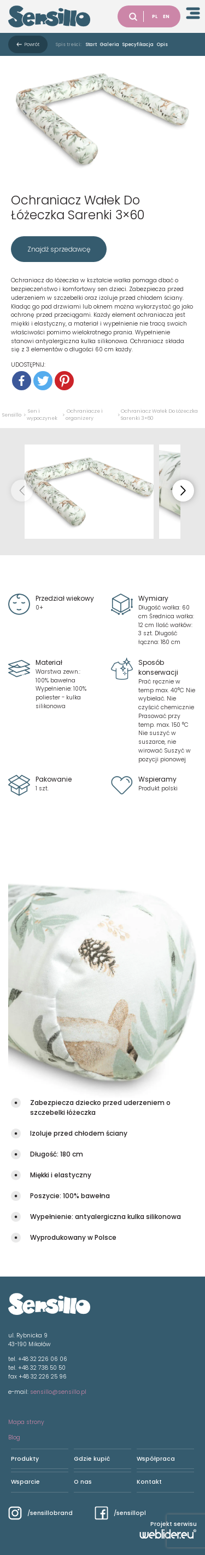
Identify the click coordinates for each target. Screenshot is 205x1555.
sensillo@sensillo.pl (58, 1392)
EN (166, 16)
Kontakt (149, 1482)
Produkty (25, 1459)
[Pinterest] (64, 380)
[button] (183, 491)
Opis (162, 44)
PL (154, 16)
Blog (14, 1437)
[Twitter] (42, 380)
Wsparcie (25, 1482)
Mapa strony (26, 1422)
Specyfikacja (138, 44)
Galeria (109, 44)
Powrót (32, 44)
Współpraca (156, 1459)
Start (91, 44)
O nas (83, 1482)
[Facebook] (21, 380)
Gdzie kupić (92, 1459)
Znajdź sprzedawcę (58, 249)
